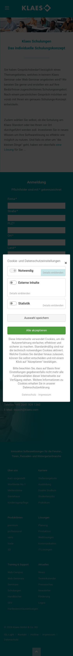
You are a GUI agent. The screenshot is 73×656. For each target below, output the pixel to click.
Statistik (24, 303)
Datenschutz (29, 394)
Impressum (44, 394)
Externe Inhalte (28, 283)
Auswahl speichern (36, 317)
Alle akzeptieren (36, 330)
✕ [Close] (65, 262)
